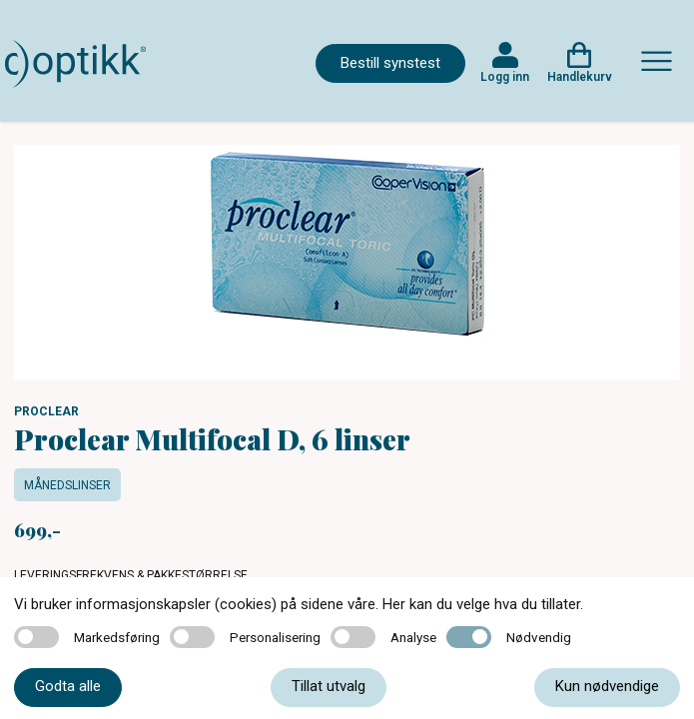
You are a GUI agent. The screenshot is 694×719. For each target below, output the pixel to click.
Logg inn (504, 77)
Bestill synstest (390, 63)
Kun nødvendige (607, 686)
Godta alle (68, 686)
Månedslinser (67, 485)
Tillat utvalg (328, 686)
